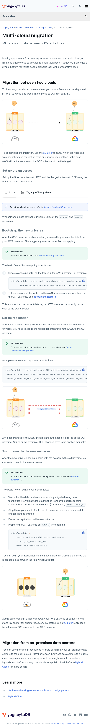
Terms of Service (75, 723)
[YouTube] (86, 715)
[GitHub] (69, 715)
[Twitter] (75, 715)
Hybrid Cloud (15, 696)
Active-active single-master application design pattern (38, 690)
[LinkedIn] (80, 715)
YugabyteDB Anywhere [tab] (36, 192)
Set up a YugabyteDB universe (58, 207)
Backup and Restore (44, 296)
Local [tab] (9, 192)
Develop (19, 27)
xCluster (48, 152)
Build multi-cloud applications (38, 27)
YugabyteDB (7, 27)
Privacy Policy (57, 723)
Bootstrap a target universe (51, 255)
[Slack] (64, 715)
